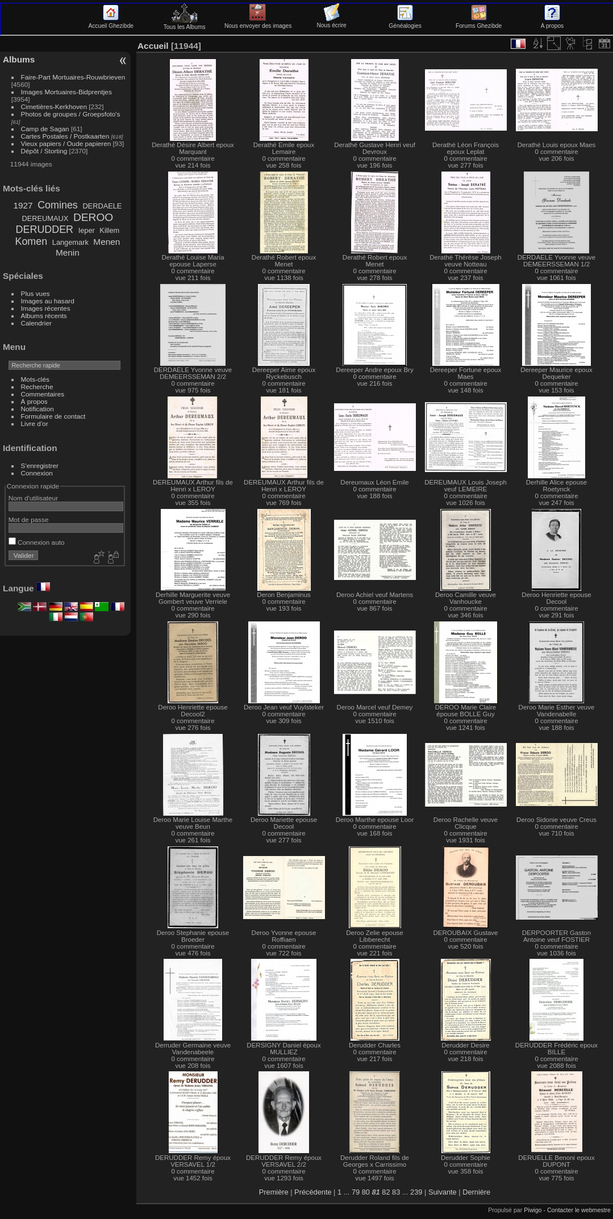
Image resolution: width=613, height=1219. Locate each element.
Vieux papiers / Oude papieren (66, 143)
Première (274, 1192)
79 (356, 1192)
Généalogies (405, 22)
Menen (106, 242)
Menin (68, 252)
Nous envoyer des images (257, 22)
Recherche (37, 386)
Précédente (312, 1192)
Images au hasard (47, 300)
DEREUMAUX (45, 218)
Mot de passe (29, 519)
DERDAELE (102, 206)
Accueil (153, 46)
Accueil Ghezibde (111, 22)
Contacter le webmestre (579, 1210)
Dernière (476, 1192)
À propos (34, 401)
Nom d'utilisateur (33, 498)
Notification (37, 408)
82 (386, 1192)
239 (416, 1192)
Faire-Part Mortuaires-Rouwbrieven (73, 77)
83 (396, 1192)
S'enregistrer (40, 465)
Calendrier (36, 323)
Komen (31, 241)
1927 (22, 205)
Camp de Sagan (45, 128)
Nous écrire (331, 22)
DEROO (93, 217)
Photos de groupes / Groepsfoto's (70, 114)
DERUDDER (44, 229)
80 (366, 1192)
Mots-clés (35, 379)
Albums (19, 59)
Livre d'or (34, 423)
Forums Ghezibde (479, 22)
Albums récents (44, 315)
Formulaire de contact (53, 416)
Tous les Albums (185, 24)
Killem (109, 230)
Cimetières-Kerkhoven (54, 106)
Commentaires (43, 394)
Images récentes (45, 308)
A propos (552, 22)
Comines (57, 205)
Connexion (37, 473)
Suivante (442, 1192)
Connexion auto (37, 542)
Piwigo (532, 1210)
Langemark (70, 242)
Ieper (86, 230)
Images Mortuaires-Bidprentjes (66, 91)
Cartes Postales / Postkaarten (65, 136)
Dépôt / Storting (44, 151)
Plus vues (35, 293)
